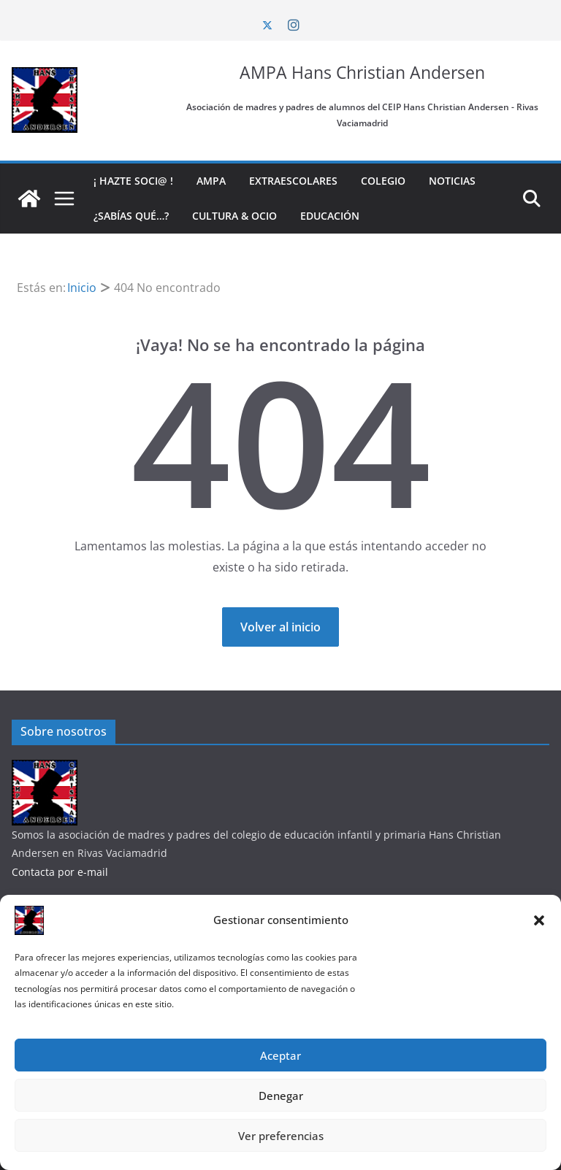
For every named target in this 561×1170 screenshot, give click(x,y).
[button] (539, 920)
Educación (329, 216)
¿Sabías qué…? (131, 216)
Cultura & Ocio (234, 216)
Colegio (383, 181)
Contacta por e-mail (60, 872)
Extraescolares (293, 181)
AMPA (211, 181)
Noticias (452, 181)
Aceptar (280, 1055)
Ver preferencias (281, 1135)
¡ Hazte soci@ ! (133, 181)
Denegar (281, 1095)
